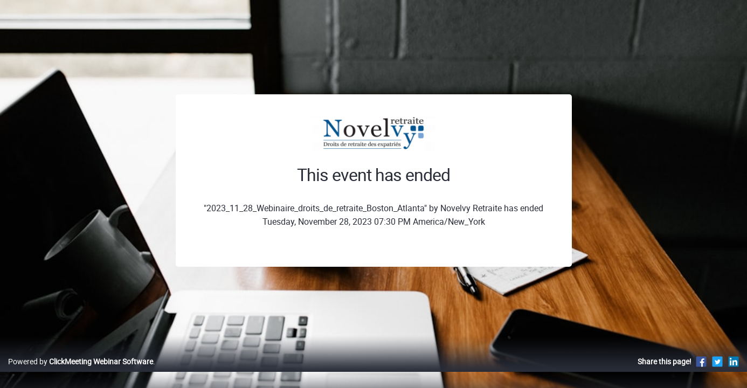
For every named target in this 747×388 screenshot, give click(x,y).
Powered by (80, 373)
